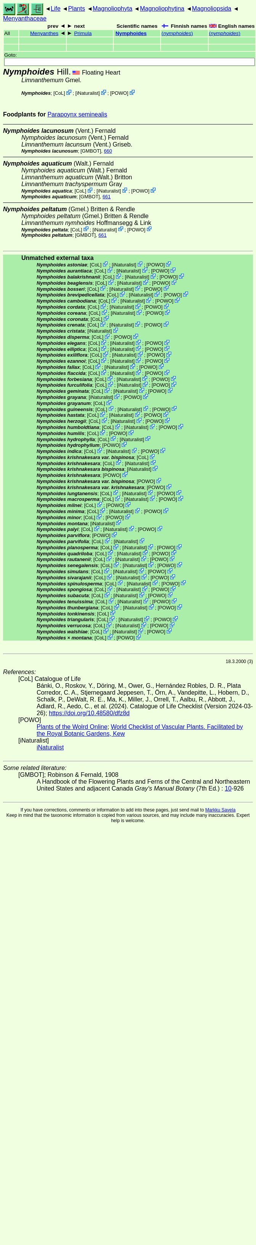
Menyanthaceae (25, 18)
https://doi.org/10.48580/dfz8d (89, 713)
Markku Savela (220, 810)
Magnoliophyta (112, 8)
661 (107, 196)
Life (56, 8)
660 (108, 151)
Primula (83, 33)
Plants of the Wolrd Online (72, 727)
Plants (76, 8)
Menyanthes (44, 33)
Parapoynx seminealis (77, 114)
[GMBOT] (91, 151)
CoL (59, 93)
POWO (119, 93)
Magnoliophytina (162, 8)
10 (228, 788)
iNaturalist (87, 93)
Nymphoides (131, 33)
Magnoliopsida (211, 8)
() (177, 33)
